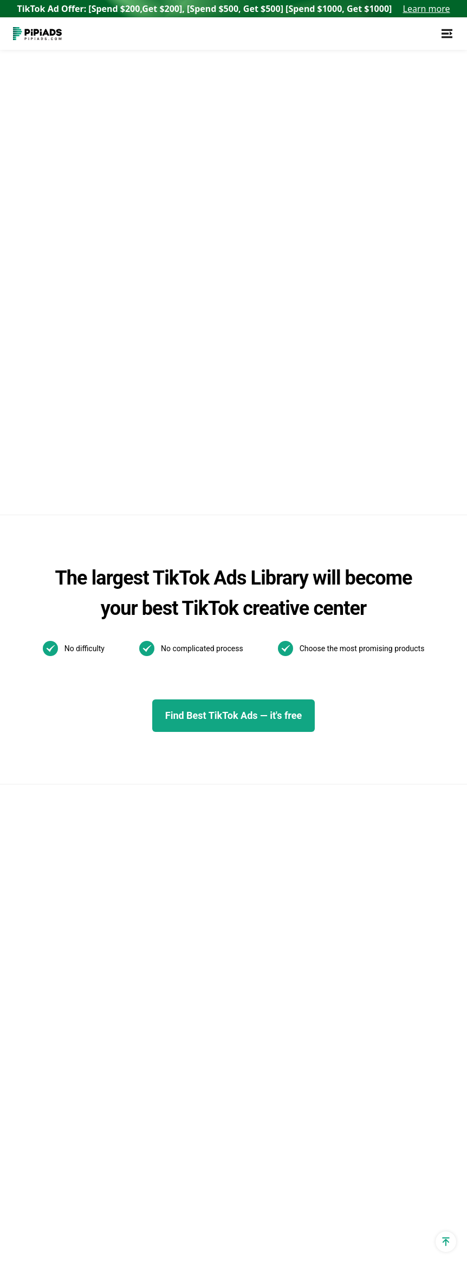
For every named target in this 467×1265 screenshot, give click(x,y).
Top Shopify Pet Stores (148, 989)
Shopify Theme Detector (41, 717)
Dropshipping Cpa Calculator (47, 798)
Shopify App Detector (54, 742)
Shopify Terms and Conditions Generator (54, 986)
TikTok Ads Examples (217, 648)
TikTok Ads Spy (134, 661)
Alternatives (128, 766)
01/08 (236, 910)
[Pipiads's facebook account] (21, 1216)
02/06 (236, 875)
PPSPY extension (46, 1093)
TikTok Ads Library (140, 697)
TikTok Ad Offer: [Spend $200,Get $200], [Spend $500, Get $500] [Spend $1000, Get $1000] (233, 9)
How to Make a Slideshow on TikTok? (318, 928)
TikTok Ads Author (231, 729)
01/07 (267, 910)
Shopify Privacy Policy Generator (55, 924)
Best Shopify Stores (142, 970)
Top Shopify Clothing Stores (144, 1045)
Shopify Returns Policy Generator (56, 1018)
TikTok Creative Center (148, 716)
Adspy (116, 642)
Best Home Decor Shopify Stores (138, 1108)
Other (270, 836)
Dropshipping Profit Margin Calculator (50, 892)
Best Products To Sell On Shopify (145, 1076)
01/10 (267, 892)
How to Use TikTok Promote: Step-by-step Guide (319, 801)
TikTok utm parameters (57, 661)
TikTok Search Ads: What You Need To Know (314, 655)
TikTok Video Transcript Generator (150, 740)
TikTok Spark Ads (138, 679)
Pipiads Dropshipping (145, 902)
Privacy (318, 1216)
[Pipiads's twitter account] (47, 1216)
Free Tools (33, 1074)
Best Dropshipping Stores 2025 (140, 846)
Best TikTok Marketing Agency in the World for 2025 (321, 846)
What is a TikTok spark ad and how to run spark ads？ (320, 890)
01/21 (205, 892)
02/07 (205, 875)
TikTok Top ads (225, 692)
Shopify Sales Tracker (54, 642)
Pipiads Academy (229, 747)
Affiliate (27, 1111)
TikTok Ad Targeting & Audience (55, 685)
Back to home (118, 227)
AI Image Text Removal (149, 821)
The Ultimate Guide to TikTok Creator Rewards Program (318, 757)
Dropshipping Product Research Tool (146, 877)
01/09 (205, 910)
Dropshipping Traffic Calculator (51, 767)
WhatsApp (388, 661)
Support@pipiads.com (411, 642)
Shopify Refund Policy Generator (55, 955)
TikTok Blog (219, 674)
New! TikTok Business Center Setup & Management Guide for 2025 (321, 706)
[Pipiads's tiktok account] (73, 1216)
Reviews (121, 784)
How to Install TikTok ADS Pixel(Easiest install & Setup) (317, 966)
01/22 (267, 875)
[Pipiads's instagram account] (99, 1216)
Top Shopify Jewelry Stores (143, 1014)
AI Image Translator (142, 802)
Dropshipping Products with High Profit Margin (149, 927)
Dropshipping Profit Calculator (50, 861)
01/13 (236, 892)
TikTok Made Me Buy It (148, 952)
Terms (364, 1216)
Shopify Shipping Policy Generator (58, 1049)
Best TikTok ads (226, 710)
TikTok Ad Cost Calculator (42, 829)
